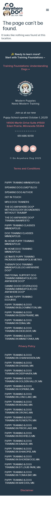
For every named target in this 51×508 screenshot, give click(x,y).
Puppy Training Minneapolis (22, 195)
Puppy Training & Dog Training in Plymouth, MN (20, 431)
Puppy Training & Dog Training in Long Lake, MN (20, 408)
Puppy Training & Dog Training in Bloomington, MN (23, 318)
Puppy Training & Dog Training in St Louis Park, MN (22, 478)
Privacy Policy (26, 358)
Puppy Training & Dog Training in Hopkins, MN (19, 400)
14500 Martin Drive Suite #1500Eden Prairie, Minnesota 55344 (25, 137)
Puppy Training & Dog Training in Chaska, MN (19, 377)
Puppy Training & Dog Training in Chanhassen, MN (22, 369)
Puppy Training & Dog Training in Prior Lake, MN (21, 439)
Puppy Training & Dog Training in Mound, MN (19, 416)
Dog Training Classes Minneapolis (19, 247)
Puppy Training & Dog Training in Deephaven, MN (21, 385)
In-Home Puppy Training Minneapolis (19, 255)
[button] (47, 10)
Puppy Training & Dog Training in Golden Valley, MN (23, 392)
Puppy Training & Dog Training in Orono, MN (19, 424)
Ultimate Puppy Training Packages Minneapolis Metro (23, 271)
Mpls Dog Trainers (17, 214)
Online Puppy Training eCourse (19, 311)
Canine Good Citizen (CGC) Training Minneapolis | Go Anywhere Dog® (21, 301)
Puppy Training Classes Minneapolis (20, 239)
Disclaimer (27, 502)
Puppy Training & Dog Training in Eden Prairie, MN (22, 326)
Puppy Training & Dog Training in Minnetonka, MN (22, 350)
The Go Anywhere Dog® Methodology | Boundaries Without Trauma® (22, 222)
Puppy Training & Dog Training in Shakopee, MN (20, 463)
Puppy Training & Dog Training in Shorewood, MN (22, 471)
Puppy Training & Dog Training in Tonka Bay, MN (20, 486)
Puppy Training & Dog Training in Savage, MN (19, 455)
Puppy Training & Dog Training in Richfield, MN (20, 447)
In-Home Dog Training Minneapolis (18, 263)
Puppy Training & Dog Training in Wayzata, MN (19, 494)
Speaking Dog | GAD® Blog (21, 200)
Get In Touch (13, 209)
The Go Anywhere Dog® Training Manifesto (19, 231)
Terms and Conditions (27, 181)
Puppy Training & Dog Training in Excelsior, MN (20, 342)
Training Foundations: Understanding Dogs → (25, 80)
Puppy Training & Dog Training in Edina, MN (18, 334)
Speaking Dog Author (19, 204)
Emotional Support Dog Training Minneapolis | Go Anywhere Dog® (21, 290)
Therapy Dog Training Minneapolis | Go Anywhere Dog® (22, 280)
